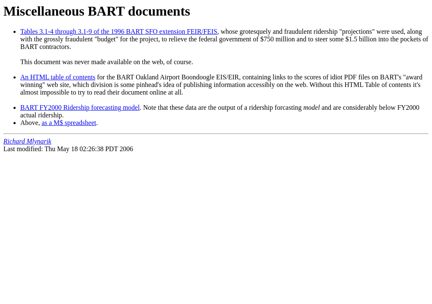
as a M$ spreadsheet (69, 122)
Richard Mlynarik (27, 141)
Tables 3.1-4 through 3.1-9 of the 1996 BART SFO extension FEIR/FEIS (118, 31)
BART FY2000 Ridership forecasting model (80, 107)
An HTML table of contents (57, 77)
